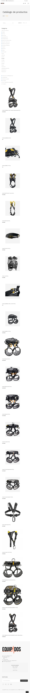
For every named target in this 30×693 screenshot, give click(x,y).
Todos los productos (5, 30)
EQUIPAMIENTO (5, 37)
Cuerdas (2, 63)
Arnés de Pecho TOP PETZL (7, 552)
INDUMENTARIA (5, 38)
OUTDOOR (4, 80)
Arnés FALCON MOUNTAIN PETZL (8, 469)
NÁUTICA (3, 48)
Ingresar (26, 0)
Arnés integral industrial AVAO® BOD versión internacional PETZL (13, 635)
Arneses (2, 58)
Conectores (3, 66)
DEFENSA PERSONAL (6, 45)
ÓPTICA (3, 33)
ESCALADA (4, 51)
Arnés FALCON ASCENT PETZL (7, 497)
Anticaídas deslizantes (5, 68)
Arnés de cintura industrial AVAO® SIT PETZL (10, 607)
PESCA (3, 50)
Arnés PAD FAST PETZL (6, 248)
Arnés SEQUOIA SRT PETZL (7, 386)
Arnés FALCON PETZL (6, 441)
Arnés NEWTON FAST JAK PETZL (8, 193)
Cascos (2, 53)
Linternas (3, 55)
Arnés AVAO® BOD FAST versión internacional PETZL (11, 110)
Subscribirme (24, 680)
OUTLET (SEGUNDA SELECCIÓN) (7, 82)
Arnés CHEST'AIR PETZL (6, 524)
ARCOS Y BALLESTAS (5, 43)
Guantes (2, 56)
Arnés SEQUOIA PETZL (6, 414)
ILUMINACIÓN (4, 77)
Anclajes (2, 60)
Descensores (3, 71)
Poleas (2, 65)
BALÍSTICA (4, 35)
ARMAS (3, 32)
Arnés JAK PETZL (5, 276)
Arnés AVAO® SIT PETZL (6, 165)
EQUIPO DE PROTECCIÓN (6, 40)
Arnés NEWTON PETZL (6, 220)
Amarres (3, 61)
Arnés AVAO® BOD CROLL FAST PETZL (9, 303)
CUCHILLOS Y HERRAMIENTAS (7, 75)
